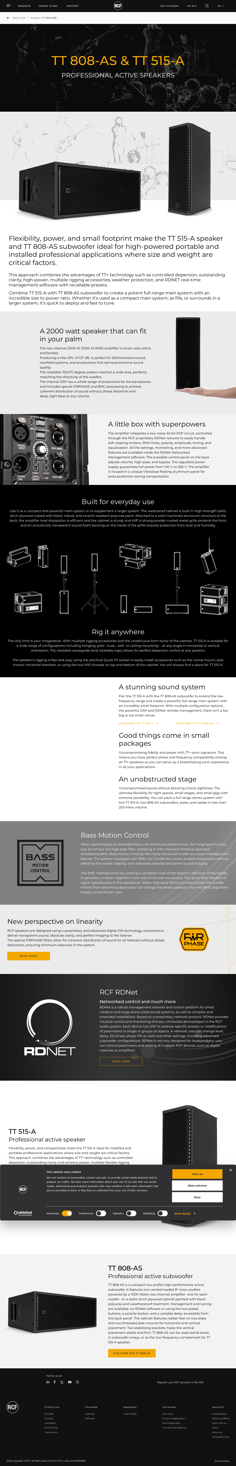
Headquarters (219, 1410)
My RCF (192, 6)
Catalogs (89, 1410)
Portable (49, 1410)
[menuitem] (49, 6)
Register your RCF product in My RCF (180, 1378)
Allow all (197, 1419)
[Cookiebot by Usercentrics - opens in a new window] (23, 1459)
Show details (182, 1459)
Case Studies (130, 1410)
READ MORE (28, 955)
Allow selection (197, 1431)
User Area (167, 1410)
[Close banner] (230, 1415)
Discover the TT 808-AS (194, 723)
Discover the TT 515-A (136, 723)
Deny (197, 1442)
